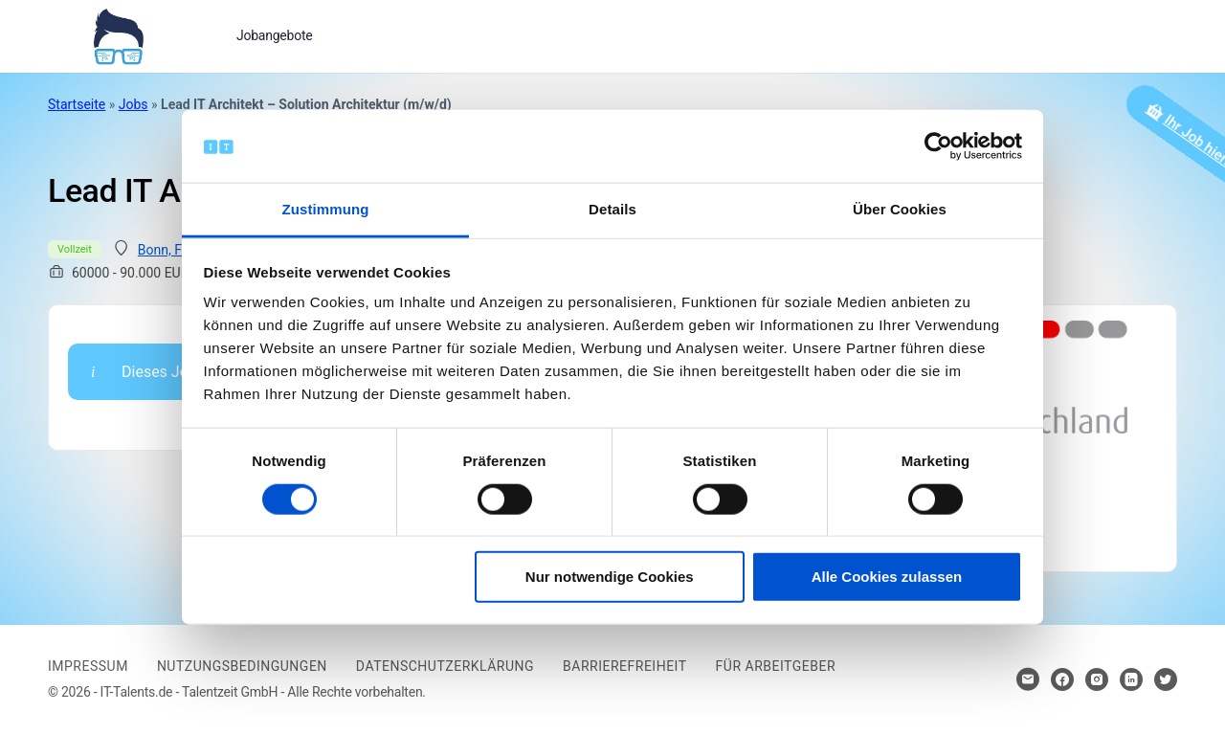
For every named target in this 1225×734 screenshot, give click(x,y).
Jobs (133, 104)
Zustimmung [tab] (325, 209)
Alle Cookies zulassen (887, 576)
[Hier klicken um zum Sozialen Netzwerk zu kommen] (1062, 679)
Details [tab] (612, 209)
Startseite (76, 104)
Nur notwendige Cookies (609, 576)
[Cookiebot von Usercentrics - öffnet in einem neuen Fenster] (938, 146)
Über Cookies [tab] (900, 209)
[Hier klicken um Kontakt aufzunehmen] (1027, 679)
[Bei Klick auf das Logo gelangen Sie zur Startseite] (118, 34)
